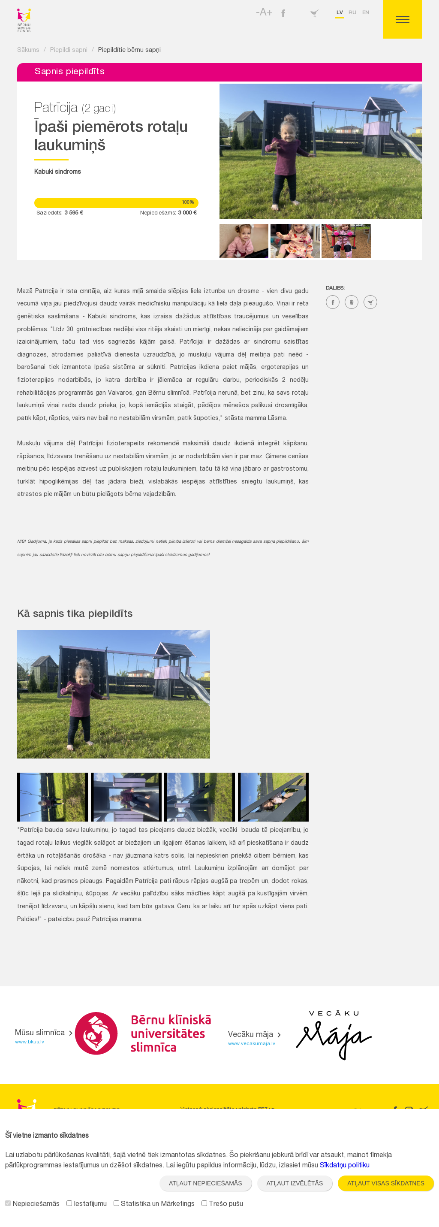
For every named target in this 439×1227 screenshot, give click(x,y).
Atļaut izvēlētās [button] (295, 1183)
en (365, 12)
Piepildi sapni (68, 51)
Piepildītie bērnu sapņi (129, 51)
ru (352, 12)
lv (340, 12)
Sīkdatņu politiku (345, 1166)
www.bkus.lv (29, 1042)
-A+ (264, 13)
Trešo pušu (222, 1204)
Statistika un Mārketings (154, 1204)
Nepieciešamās (32, 1204)
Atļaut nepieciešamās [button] (205, 1183)
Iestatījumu (86, 1204)
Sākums (28, 51)
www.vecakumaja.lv (251, 1043)
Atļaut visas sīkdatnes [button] (385, 1183)
